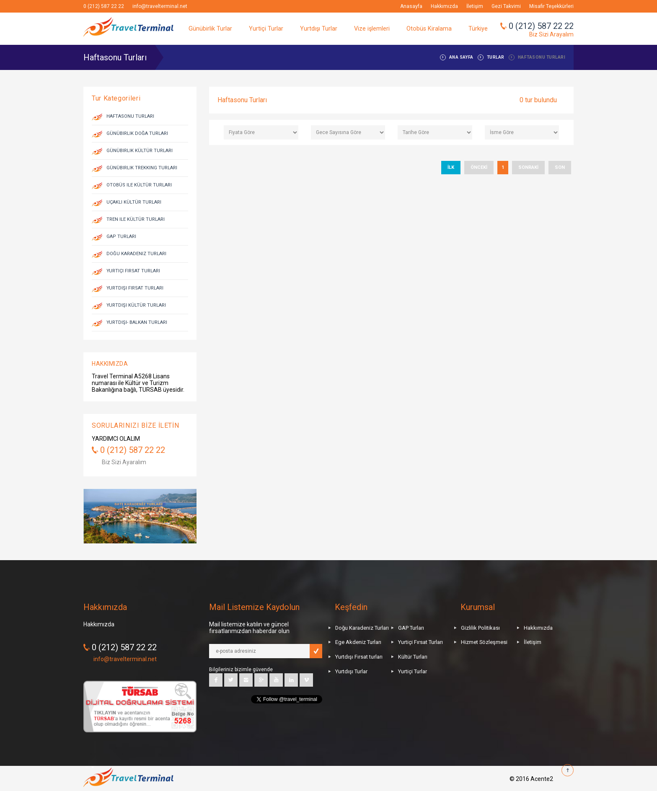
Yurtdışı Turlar (318, 28)
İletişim (474, 6)
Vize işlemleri (372, 28)
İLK (450, 167)
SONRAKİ (528, 167)
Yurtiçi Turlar (266, 28)
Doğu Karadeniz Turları (136, 253)
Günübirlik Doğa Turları (137, 133)
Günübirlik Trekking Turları (141, 168)
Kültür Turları (412, 657)
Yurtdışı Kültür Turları (136, 305)
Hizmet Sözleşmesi (484, 642)
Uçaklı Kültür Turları (133, 202)
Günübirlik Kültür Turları (139, 150)
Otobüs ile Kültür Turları (139, 185)
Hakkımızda (444, 6)
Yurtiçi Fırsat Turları (133, 271)
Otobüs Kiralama (429, 28)
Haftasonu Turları (130, 116)
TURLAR (495, 57)
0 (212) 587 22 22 (103, 6)
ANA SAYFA (461, 57)
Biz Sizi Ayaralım (124, 462)
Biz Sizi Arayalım (551, 34)
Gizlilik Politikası (480, 628)
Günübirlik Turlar (210, 28)
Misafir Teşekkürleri (551, 6)
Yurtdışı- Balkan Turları (136, 322)
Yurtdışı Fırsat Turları (134, 288)
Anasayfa (411, 6)
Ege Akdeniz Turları (358, 642)
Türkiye (478, 28)
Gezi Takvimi (506, 6)
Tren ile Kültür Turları (135, 219)
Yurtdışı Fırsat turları (359, 657)
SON (560, 167)
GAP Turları (121, 236)
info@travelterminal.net (159, 6)
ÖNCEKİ (479, 167)
